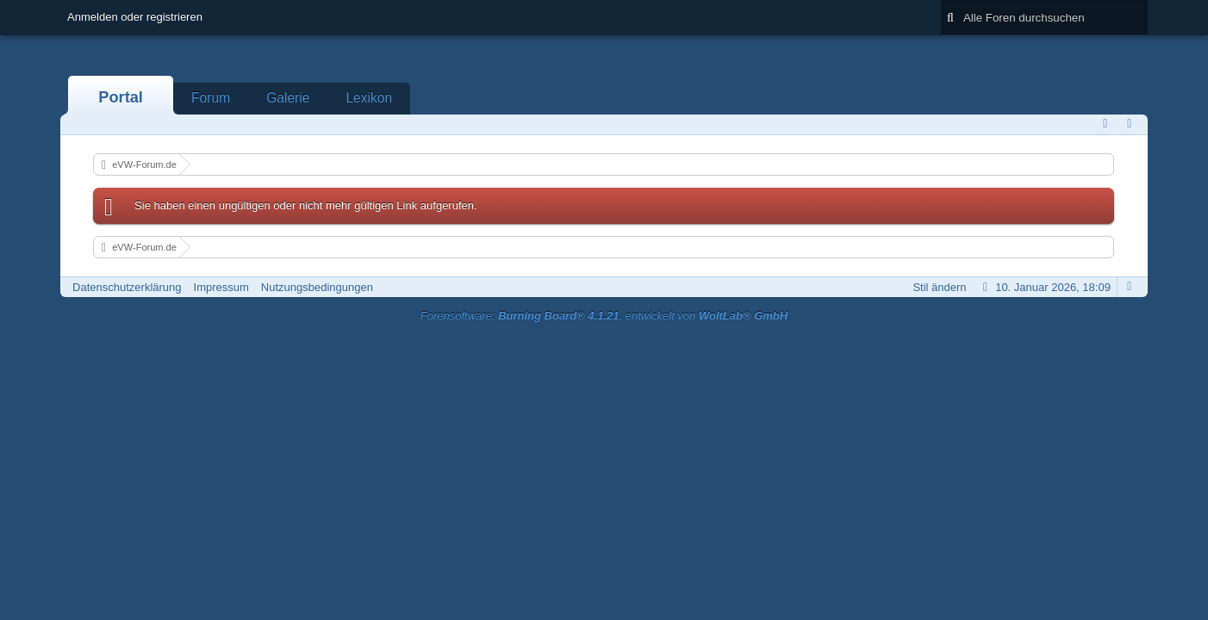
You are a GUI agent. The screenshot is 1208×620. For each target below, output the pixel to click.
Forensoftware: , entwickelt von (604, 315)
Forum (210, 97)
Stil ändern (939, 287)
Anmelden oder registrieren (134, 16)
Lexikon (369, 97)
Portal (120, 97)
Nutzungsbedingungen (317, 287)
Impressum (221, 287)
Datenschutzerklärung (126, 287)
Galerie (287, 97)
